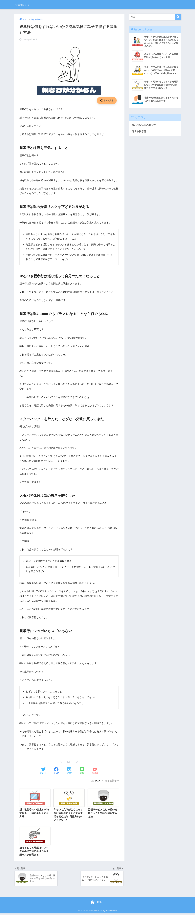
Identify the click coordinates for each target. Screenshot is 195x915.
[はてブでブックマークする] (69, 771)
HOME (97, 904)
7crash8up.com (27, 4)
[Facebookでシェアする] (56, 771)
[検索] (178, 17)
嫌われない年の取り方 (144, 125)
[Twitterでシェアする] (43, 771)
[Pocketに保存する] (95, 771)
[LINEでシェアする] (82, 771)
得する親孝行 (112, 780)
